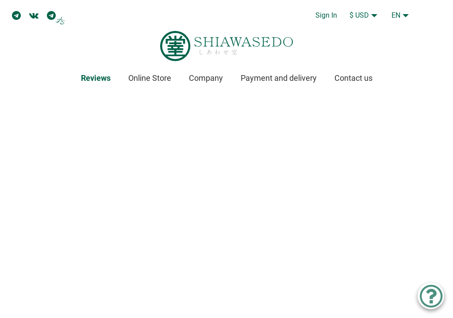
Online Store (149, 78)
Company (206, 78)
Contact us (353, 78)
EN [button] (396, 15)
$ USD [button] (359, 15)
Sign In (326, 15)
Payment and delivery (279, 78)
